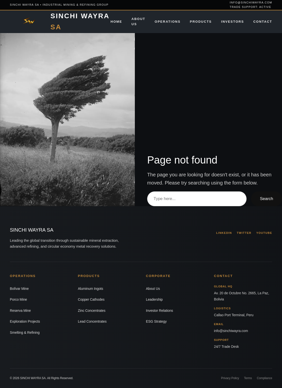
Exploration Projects (25, 321)
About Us (138, 21)
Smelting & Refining (25, 332)
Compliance (264, 378)
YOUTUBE (264, 232)
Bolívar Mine (19, 289)
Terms (248, 378)
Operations (168, 21)
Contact (262, 21)
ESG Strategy (156, 321)
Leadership (154, 299)
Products (201, 21)
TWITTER (244, 232)
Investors (232, 21)
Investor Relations (159, 311)
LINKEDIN (224, 232)
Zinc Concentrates (92, 311)
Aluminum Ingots (90, 289)
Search (266, 198)
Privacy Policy (230, 378)
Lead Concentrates (92, 321)
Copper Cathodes (91, 299)
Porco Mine (18, 299)
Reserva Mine (20, 311)
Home (116, 21)
